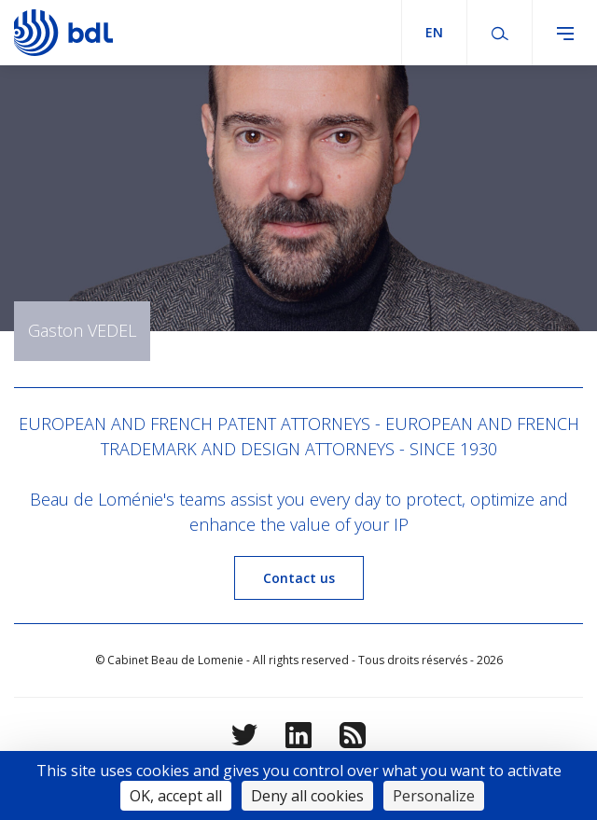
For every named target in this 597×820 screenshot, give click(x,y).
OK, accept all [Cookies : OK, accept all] (176, 795)
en (434, 32)
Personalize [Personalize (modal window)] (434, 795)
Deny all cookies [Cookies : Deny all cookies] (307, 795)
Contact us (299, 578)
